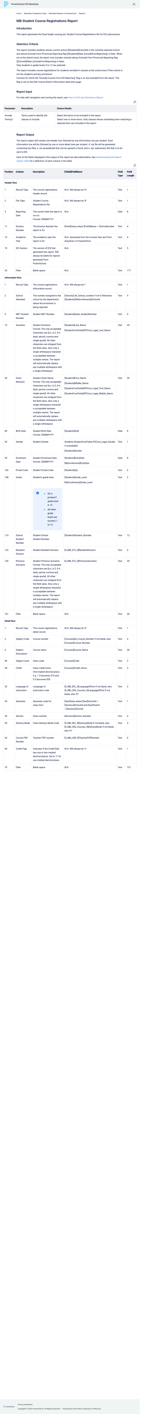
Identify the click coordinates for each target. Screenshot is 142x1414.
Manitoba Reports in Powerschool (62, 13)
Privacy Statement (25, 1404)
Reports (82, 13)
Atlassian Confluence (92, 1409)
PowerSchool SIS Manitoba (25, 4)
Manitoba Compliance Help (35, 13)
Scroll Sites (77, 1409)
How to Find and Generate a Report (85, 97)
